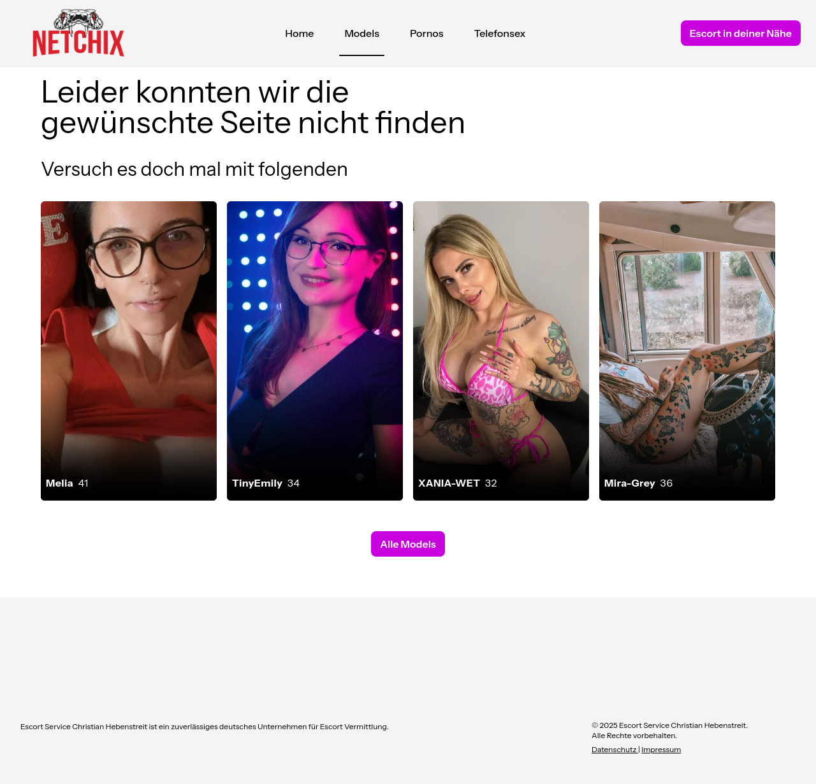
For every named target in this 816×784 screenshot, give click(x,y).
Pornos (427, 33)
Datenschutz (615, 749)
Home (299, 33)
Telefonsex (500, 33)
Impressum (661, 749)
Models (361, 36)
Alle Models (407, 544)
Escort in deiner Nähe (741, 33)
